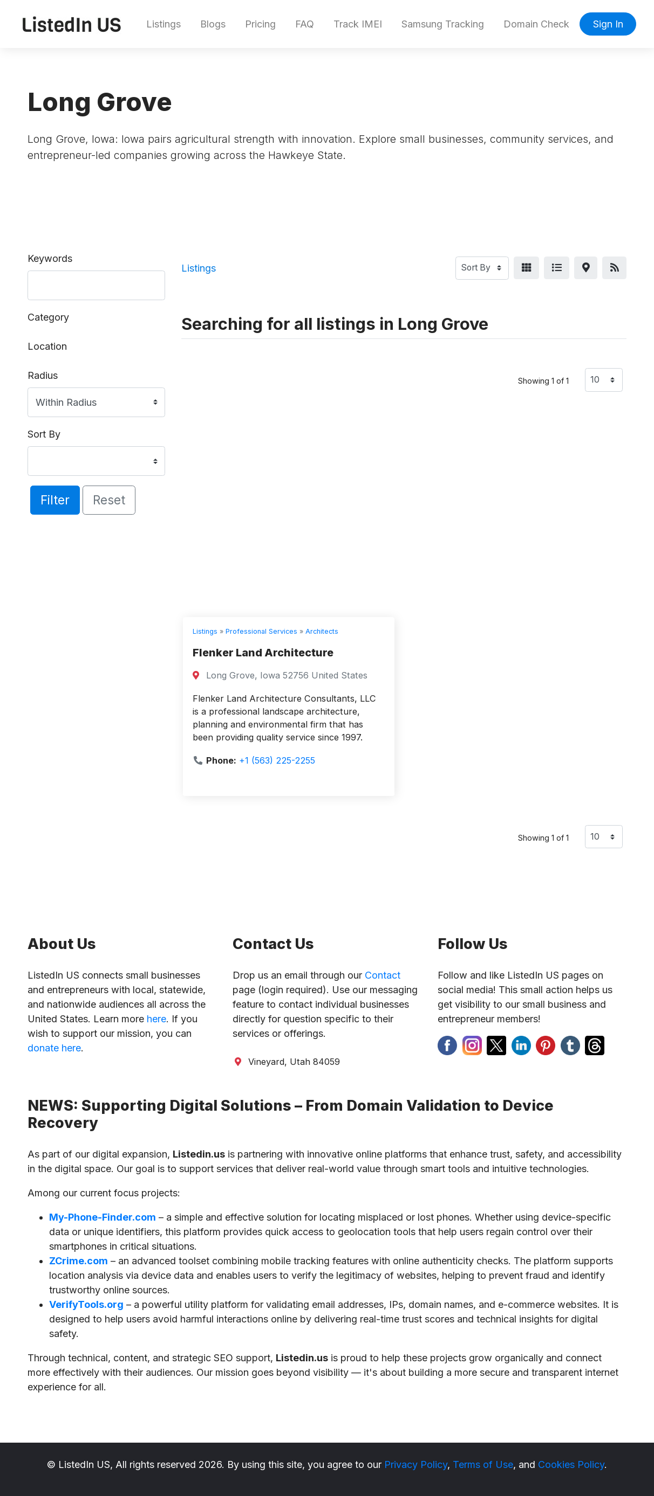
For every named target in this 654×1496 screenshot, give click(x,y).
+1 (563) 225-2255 (277, 760)
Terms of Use (483, 1464)
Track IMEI (357, 24)
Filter (55, 500)
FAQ (304, 24)
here (156, 1018)
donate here (54, 1048)
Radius (43, 375)
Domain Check (536, 24)
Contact (382, 975)
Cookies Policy (571, 1464)
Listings (163, 24)
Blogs (213, 24)
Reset (109, 500)
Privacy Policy (415, 1464)
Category (48, 317)
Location (47, 346)
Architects (321, 631)
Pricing (260, 24)
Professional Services (261, 631)
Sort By (44, 434)
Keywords (50, 258)
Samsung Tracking (442, 24)
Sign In (608, 24)
